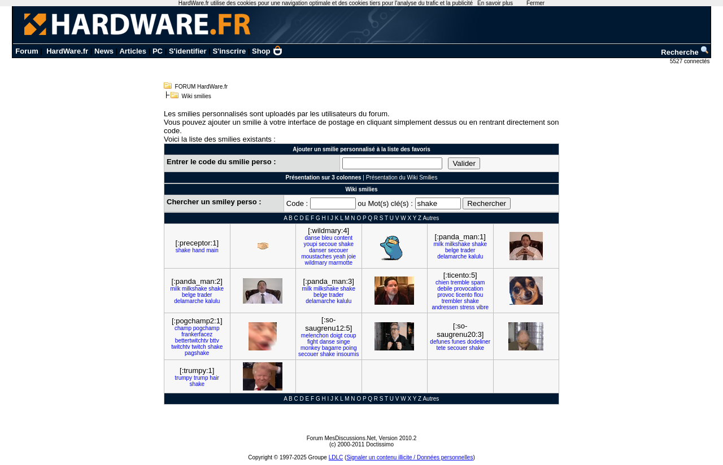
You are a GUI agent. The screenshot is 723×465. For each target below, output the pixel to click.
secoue (328, 244)
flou (478, 295)
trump (201, 378)
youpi (310, 244)
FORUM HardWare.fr (201, 87)
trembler (452, 301)
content (343, 238)
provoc (445, 295)
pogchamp (206, 328)
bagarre (331, 348)
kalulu (475, 256)
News (104, 51)
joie (351, 256)
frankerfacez (196, 334)
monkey (310, 348)
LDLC (336, 457)
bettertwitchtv (191, 340)
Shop (267, 51)
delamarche (452, 256)
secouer (338, 250)
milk (439, 244)
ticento (464, 295)
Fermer (535, 3)
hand (198, 250)
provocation (469, 289)
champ (183, 328)
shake (183, 250)
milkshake (457, 244)
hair (214, 378)
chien (442, 282)
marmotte (340, 263)
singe (343, 342)
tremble (460, 282)
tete (441, 348)
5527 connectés (690, 61)
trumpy (184, 378)
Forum (26, 51)
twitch (198, 347)
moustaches (316, 256)
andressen (445, 307)
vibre (482, 307)
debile (444, 289)
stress (467, 307)
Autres (431, 218)
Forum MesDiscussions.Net (341, 438)
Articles (132, 51)
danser (317, 250)
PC (158, 51)
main (212, 250)
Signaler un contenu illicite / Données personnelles (409, 457)
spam (478, 282)
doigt (336, 335)
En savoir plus (495, 3)
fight (312, 342)
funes (458, 342)
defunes (440, 342)
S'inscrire (229, 51)
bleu (327, 238)
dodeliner (478, 342)
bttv (214, 340)
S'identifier (188, 51)
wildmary (316, 263)
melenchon (315, 335)
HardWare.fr (67, 51)
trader (467, 250)
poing (349, 348)
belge (452, 250)
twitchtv (180, 347)
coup (350, 335)
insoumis (348, 354)
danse (312, 238)
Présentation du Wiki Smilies (402, 177)
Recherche (685, 52)
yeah (339, 256)
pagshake (197, 353)
